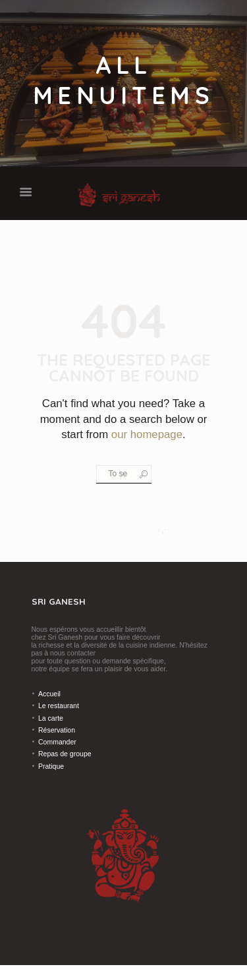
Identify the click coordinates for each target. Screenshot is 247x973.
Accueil (49, 694)
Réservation (56, 730)
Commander (57, 742)
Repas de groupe (65, 754)
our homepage (146, 434)
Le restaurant (58, 705)
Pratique (51, 766)
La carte (50, 718)
